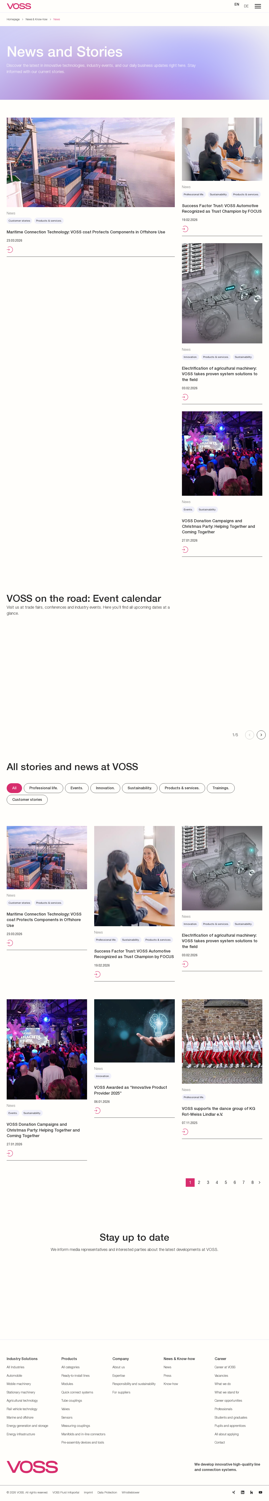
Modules (67, 1384)
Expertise (118, 1375)
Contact (220, 1442)
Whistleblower (130, 1492)
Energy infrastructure (21, 1434)
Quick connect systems (77, 1392)
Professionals (223, 1409)
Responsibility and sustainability (133, 1384)
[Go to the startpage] (19, 6)
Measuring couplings (75, 1426)
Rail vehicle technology (22, 1409)
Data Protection (107, 1492)
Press (167, 1375)
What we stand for (227, 1392)
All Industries (15, 1367)
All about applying (227, 1434)
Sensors (66, 1417)
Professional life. (43, 788)
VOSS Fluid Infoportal (66, 1492)
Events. (77, 788)
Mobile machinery (19, 1384)
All (14, 788)
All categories (70, 1367)
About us (118, 1367)
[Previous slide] (249, 734)
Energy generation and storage (27, 1426)
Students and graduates (231, 1417)
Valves (65, 1409)
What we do (223, 1384)
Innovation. (105, 788)
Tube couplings (71, 1400)
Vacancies (221, 1375)
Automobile (14, 1375)
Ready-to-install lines (75, 1375)
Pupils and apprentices (230, 1426)
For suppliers (121, 1392)
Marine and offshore (20, 1417)
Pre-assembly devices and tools (82, 1442)
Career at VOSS (225, 1367)
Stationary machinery (21, 1392)
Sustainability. (140, 788)
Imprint (88, 1492)
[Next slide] (261, 734)
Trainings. (220, 788)
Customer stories (27, 799)
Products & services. (182, 788)
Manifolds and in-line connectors (83, 1434)
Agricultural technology (22, 1400)
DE (246, 6)
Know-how (171, 1384)
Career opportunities (228, 1400)
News (167, 1367)
